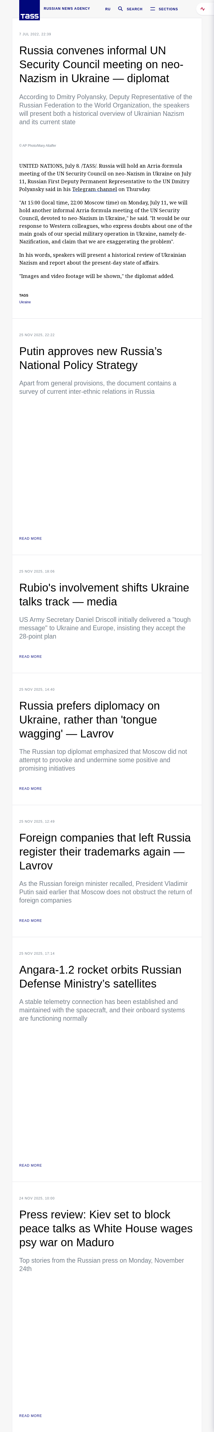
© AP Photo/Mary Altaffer (37, 146)
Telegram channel (94, 189)
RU (108, 9)
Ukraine (25, 302)
